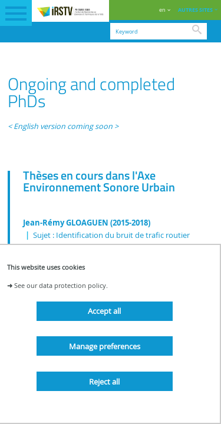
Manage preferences (104, 346)
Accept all (104, 311)
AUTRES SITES (195, 10)
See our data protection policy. (61, 285)
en (162, 10)
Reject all (104, 381)
